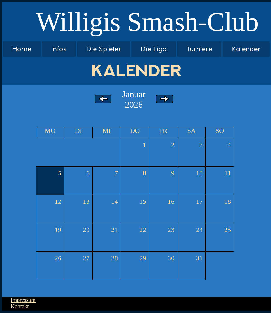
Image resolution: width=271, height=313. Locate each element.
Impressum (23, 300)
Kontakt (20, 306)
